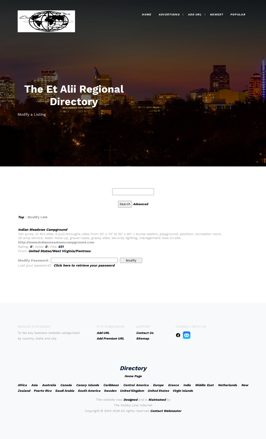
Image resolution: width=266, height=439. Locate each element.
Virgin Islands (182, 391)
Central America (136, 385)
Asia (34, 385)
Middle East (204, 385)
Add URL (195, 14)
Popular (237, 14)
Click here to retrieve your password (84, 265)
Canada (66, 385)
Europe (158, 385)
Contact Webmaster (165, 411)
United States (158, 391)
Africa (22, 385)
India (187, 385)
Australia (49, 385)
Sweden (110, 391)
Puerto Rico (43, 391)
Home (146, 14)
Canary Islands (87, 385)
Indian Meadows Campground (42, 230)
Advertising (169, 14)
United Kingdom (132, 391)
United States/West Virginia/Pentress (59, 251)
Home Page (133, 376)
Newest (216, 14)
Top (21, 217)
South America (89, 391)
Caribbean (111, 385)
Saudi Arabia (64, 391)
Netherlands (227, 385)
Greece (173, 385)
